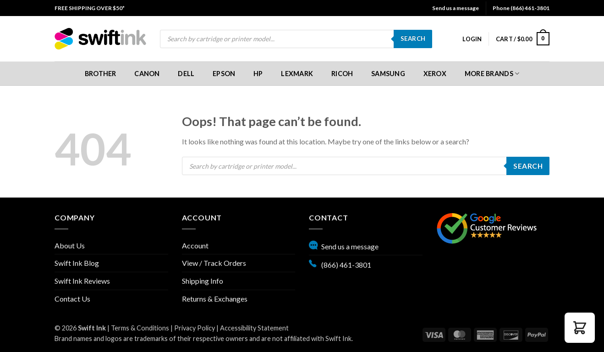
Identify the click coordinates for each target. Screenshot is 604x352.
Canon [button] (146, 73)
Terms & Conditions (140, 328)
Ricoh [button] (342, 73)
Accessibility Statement (254, 328)
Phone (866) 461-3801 (521, 8)
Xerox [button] (434, 73)
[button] (472, 39)
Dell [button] (186, 73)
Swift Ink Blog (77, 262)
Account (195, 245)
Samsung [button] (388, 73)
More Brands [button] (492, 73)
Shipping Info (202, 280)
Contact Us (72, 298)
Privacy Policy (194, 328)
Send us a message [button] (455, 8)
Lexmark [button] (297, 73)
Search (413, 38)
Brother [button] (100, 73)
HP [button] (258, 73)
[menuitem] (90, 8)
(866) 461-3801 (340, 263)
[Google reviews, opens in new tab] (486, 227)
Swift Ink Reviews (82, 280)
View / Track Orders (214, 262)
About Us (70, 245)
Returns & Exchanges (214, 298)
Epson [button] (224, 73)
